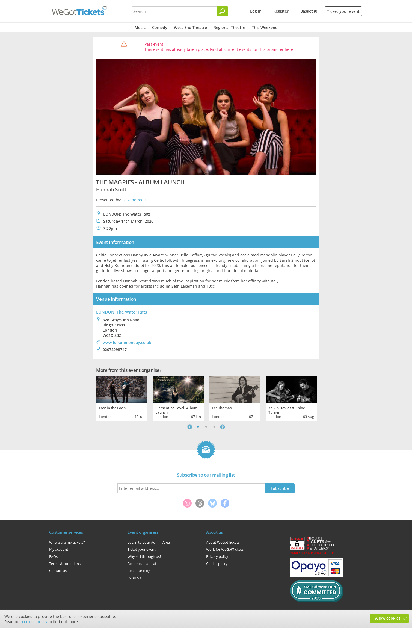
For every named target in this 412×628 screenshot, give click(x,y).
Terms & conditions (65, 563)
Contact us (58, 570)
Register (281, 11)
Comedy (159, 27)
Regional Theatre (229, 27)
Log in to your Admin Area (149, 542)
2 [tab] (206, 427)
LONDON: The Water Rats (121, 312)
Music (140, 27)
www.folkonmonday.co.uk (127, 342)
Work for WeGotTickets (225, 549)
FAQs (53, 556)
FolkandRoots (134, 199)
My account (58, 549)
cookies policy (34, 621)
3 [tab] (214, 427)
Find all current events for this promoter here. (252, 49)
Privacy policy (217, 556)
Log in (256, 11)
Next (222, 427)
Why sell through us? (144, 556)
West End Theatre (190, 27)
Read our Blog (139, 570)
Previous (189, 427)
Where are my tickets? (67, 542)
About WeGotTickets (222, 542)
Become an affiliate (143, 563)
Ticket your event (343, 11)
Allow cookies (388, 618)
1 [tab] (198, 427)
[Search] (222, 11)
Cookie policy (217, 563)
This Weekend (265, 27)
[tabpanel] (121, 398)
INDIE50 (134, 577)
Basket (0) (309, 11)
